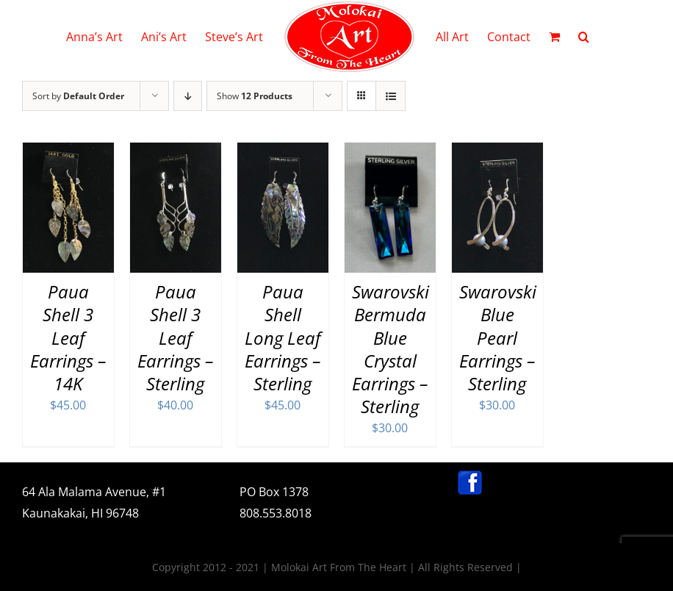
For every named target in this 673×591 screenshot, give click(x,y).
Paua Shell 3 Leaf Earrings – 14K (68, 337)
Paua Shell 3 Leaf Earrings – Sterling (175, 337)
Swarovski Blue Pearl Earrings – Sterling (497, 337)
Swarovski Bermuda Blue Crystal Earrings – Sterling (390, 348)
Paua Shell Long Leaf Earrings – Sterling (283, 337)
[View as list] (390, 96)
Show (254, 96)
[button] (583, 37)
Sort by (78, 96)
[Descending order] (187, 96)
